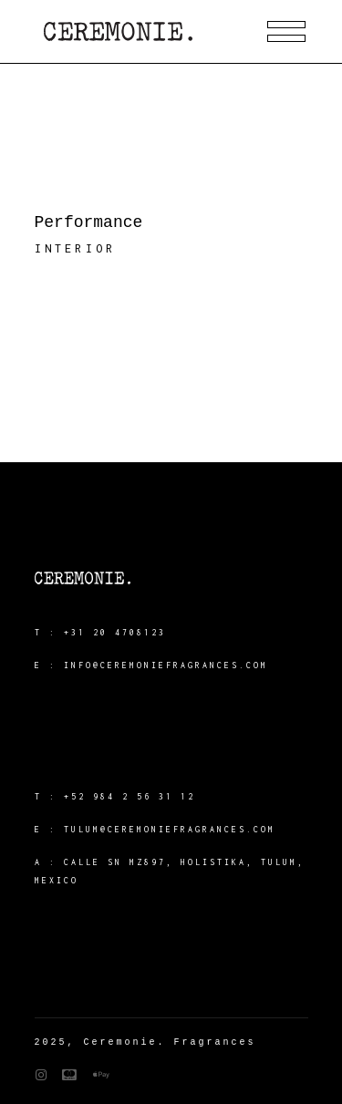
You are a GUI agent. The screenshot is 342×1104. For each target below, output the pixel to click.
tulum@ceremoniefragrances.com (169, 829)
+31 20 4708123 (115, 632)
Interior (76, 248)
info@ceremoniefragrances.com (166, 665)
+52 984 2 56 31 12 (129, 796)
